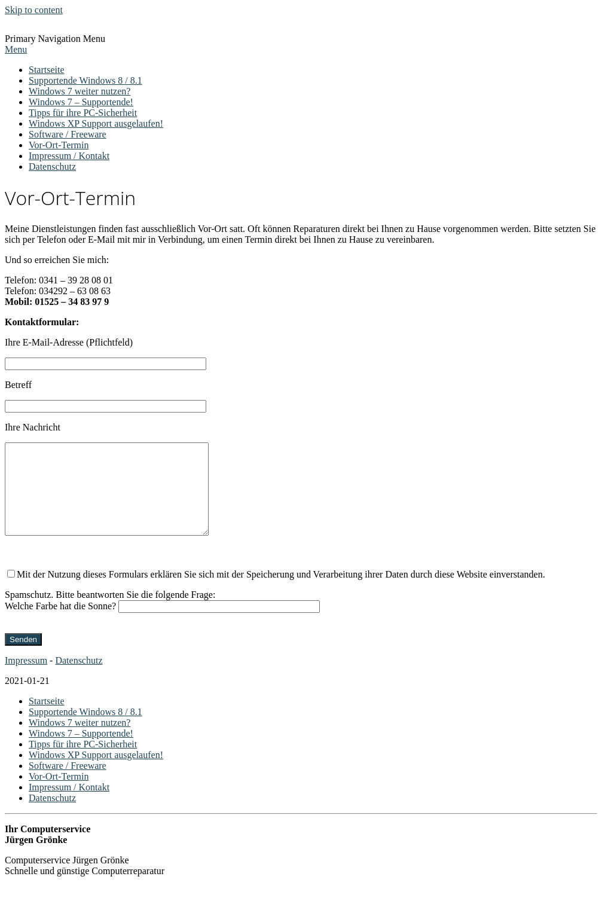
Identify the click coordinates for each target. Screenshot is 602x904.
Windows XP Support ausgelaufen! (96, 123)
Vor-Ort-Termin (58, 145)
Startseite (47, 70)
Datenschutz (52, 166)
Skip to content (34, 10)
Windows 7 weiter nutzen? (79, 91)
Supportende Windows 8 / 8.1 (85, 80)
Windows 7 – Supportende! (81, 102)
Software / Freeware (67, 134)
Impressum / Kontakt (69, 156)
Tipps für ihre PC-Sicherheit (83, 113)
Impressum (26, 678)
